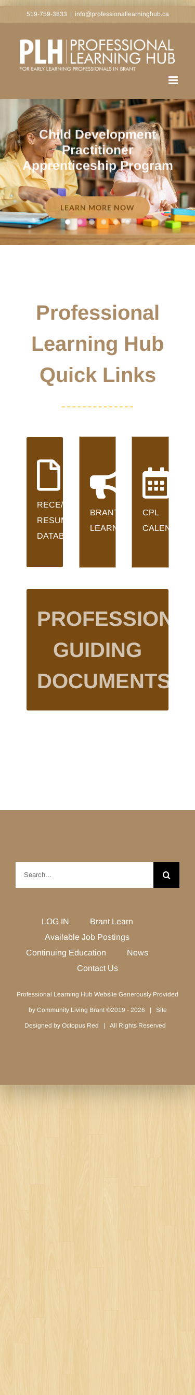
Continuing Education (66, 952)
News (137, 952)
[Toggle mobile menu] (173, 80)
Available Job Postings (87, 937)
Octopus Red (80, 1025)
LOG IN (55, 921)
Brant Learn (111, 921)
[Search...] (84, 875)
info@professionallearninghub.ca (122, 14)
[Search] (166, 875)
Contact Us (97, 968)
